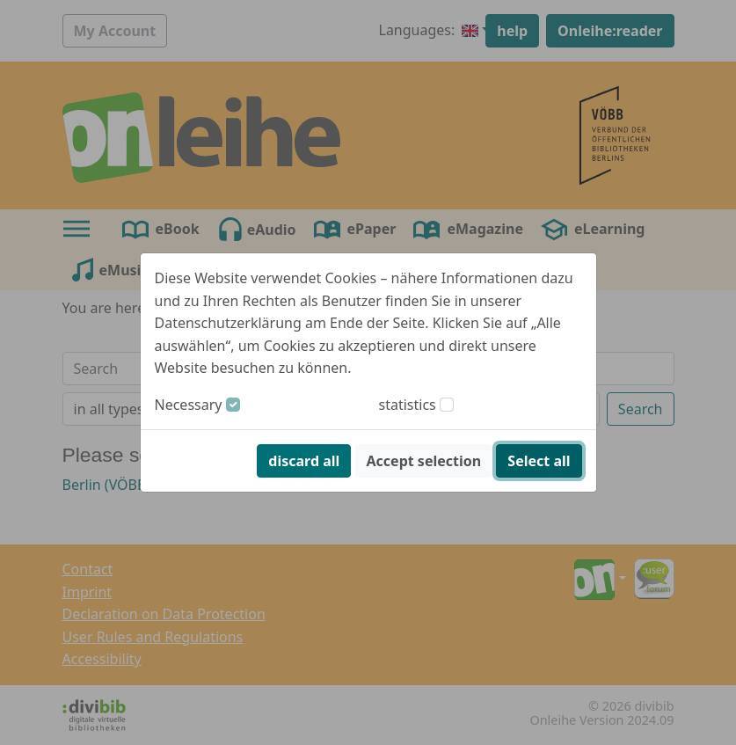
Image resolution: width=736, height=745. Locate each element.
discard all (303, 461)
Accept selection (424, 461)
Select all (538, 461)
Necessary (188, 404)
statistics (407, 404)
